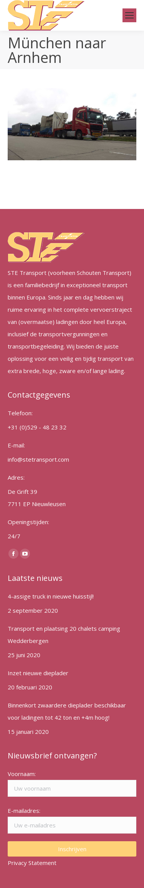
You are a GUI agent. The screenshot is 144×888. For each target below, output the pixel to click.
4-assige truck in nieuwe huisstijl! (51, 596)
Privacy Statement (32, 863)
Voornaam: (22, 774)
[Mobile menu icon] (129, 15)
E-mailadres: (24, 810)
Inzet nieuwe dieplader (38, 673)
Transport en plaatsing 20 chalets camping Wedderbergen (64, 635)
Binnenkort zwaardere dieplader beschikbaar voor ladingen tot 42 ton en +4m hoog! (67, 711)
